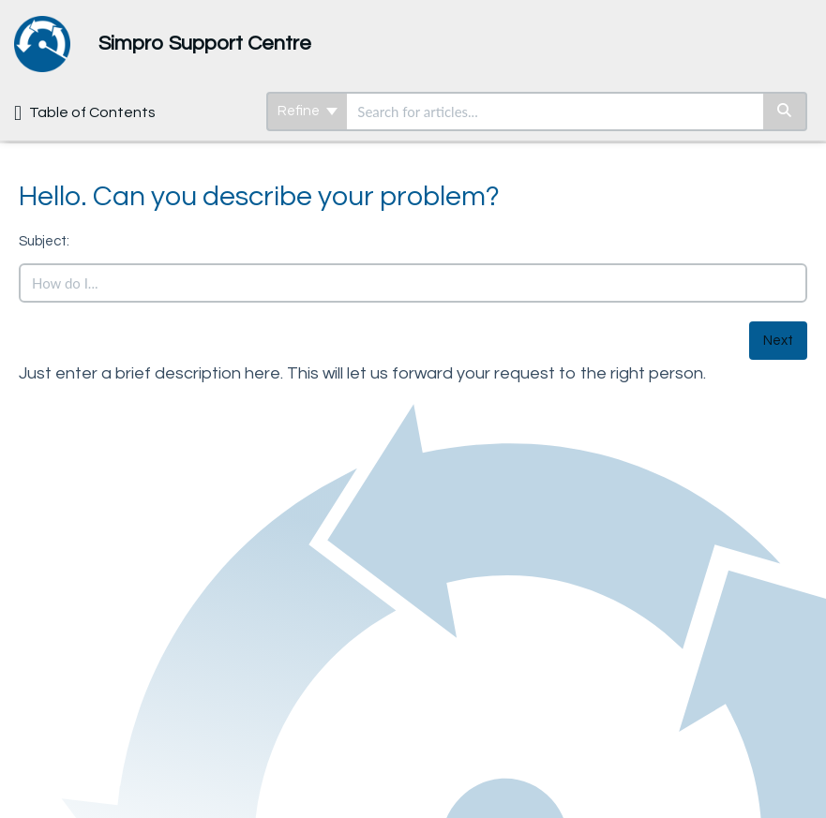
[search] (555, 111)
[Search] (785, 111)
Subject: (44, 241)
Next (778, 341)
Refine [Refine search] (308, 111)
